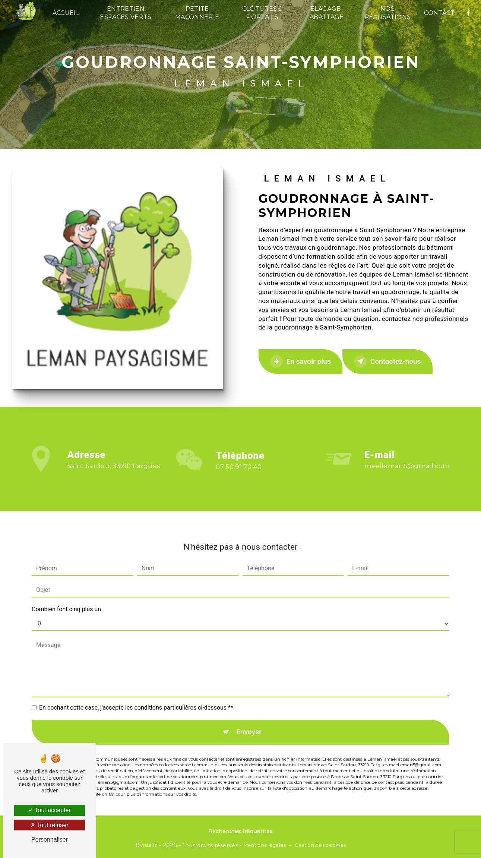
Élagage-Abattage (327, 12)
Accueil (66, 12)
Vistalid (149, 845)
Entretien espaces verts (125, 12)
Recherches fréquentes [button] (240, 831)
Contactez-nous (387, 361)
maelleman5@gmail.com (407, 459)
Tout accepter (49, 810)
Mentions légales (265, 845)
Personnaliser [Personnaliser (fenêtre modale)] (49, 839)
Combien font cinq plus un (66, 602)
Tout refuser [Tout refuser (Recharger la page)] (50, 825)
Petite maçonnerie (197, 12)
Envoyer (249, 724)
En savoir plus (300, 361)
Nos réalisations (387, 12)
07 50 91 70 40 (239, 473)
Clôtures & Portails (262, 12)
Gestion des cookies (320, 845)
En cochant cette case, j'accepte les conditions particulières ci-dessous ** (136, 700)
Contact (439, 12)
